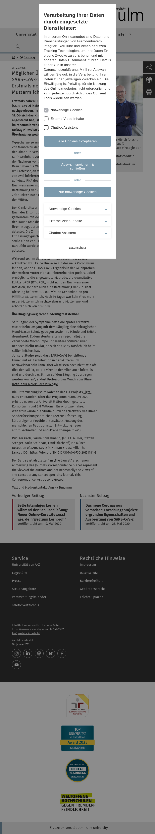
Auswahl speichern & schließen (77, 166)
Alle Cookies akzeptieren (77, 141)
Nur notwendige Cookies (78, 192)
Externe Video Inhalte (67, 119)
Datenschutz (77, 247)
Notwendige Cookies (67, 110)
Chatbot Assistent (64, 127)
